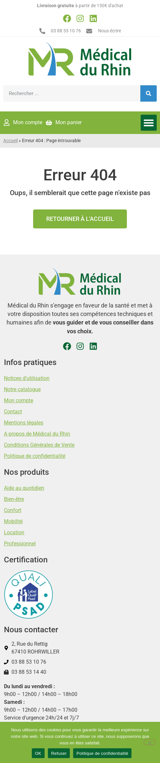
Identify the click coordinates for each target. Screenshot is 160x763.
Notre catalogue (22, 389)
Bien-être (14, 499)
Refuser (59, 753)
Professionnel (20, 543)
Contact (13, 411)
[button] (149, 123)
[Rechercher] (148, 93)
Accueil (10, 140)
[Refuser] (149, 742)
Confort (12, 510)
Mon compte (18, 400)
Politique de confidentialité (34, 456)
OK (38, 753)
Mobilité (13, 521)
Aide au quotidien (24, 488)
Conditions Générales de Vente (39, 445)
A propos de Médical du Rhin (37, 434)
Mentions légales (23, 423)
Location (14, 532)
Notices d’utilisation (27, 378)
